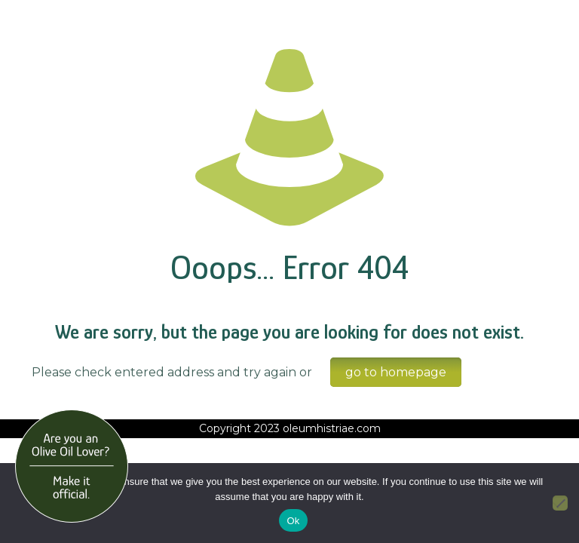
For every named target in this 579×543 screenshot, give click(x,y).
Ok (292, 520)
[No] (560, 503)
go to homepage (395, 372)
